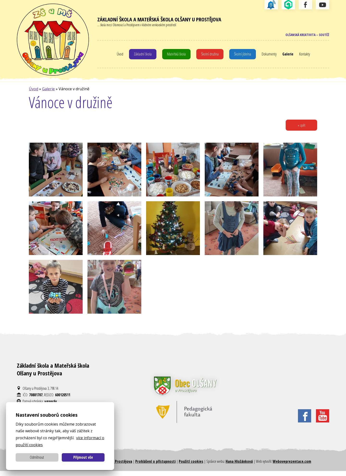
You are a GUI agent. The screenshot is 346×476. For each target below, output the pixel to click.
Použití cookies (191, 466)
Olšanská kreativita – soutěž (303, 36)
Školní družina (210, 56)
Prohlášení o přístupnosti (155, 466)
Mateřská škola (174, 56)
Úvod (115, 56)
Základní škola (139, 56)
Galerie (292, 56)
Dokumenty (272, 56)
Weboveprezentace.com (292, 466)
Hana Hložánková (239, 466)
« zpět (300, 129)
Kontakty (309, 56)
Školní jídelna (244, 56)
